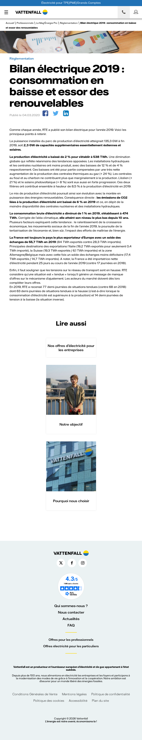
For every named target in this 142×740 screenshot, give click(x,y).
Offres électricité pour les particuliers (71, 646)
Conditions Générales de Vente (34, 694)
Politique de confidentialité (110, 694)
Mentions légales (74, 694)
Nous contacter (71, 612)
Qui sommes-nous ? (71, 606)
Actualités (71, 619)
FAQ (71, 625)
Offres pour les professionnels (71, 639)
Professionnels (25, 23)
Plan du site (100, 700)
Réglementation (69, 23)
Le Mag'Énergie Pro (46, 23)
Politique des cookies (48, 700)
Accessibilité (78, 700)
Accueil (10, 23)
